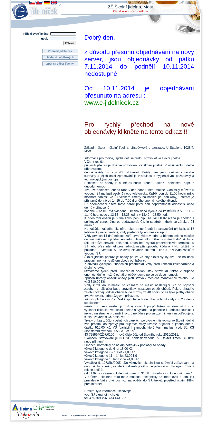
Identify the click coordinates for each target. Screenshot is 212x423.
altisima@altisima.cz (98, 415)
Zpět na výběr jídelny (60, 63)
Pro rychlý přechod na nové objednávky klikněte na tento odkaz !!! (139, 128)
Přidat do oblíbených (59, 57)
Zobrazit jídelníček (60, 51)
